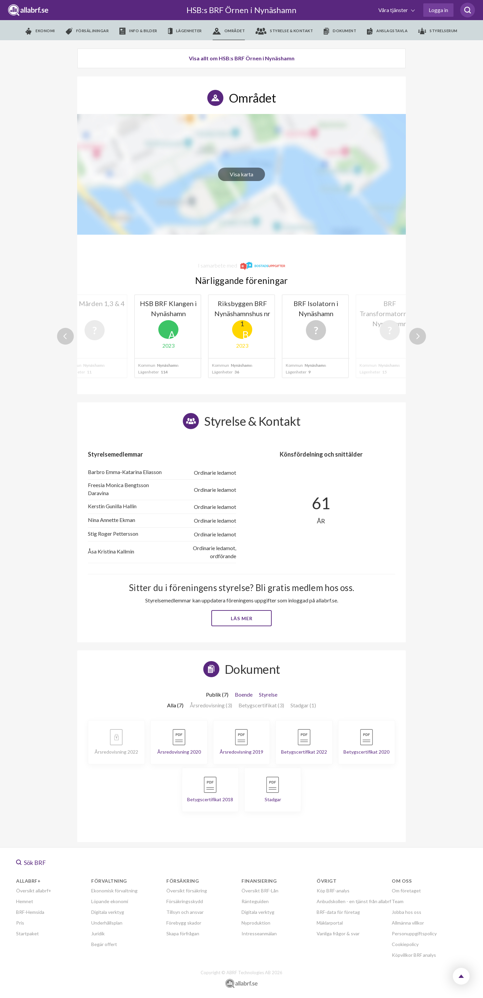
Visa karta (241, 174)
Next (417, 336)
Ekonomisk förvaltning (114, 890)
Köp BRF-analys (333, 890)
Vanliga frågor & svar (338, 933)
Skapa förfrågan (182, 933)
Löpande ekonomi (109, 901)
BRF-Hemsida (30, 912)
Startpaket (27, 933)
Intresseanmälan (259, 933)
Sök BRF (31, 862)
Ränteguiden (255, 901)
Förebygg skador (183, 923)
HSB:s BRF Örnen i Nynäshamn (241, 10)
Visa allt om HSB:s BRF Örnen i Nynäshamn (241, 58)
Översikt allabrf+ (33, 890)
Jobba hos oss (406, 912)
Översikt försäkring (186, 890)
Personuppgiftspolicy (414, 933)
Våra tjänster (393, 10)
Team (398, 901)
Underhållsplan (106, 923)
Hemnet (24, 901)
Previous (65, 336)
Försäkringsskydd (184, 901)
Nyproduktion (255, 923)
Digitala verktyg (107, 912)
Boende (244, 694)
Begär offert (104, 944)
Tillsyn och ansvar (185, 912)
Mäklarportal (330, 923)
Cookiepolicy (405, 944)
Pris (20, 923)
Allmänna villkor (408, 923)
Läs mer (242, 618)
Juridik (98, 933)
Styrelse (268, 694)
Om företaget (406, 890)
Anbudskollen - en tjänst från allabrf (354, 901)
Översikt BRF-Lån (259, 890)
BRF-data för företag (338, 912)
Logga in (438, 10)
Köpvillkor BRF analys (414, 955)
